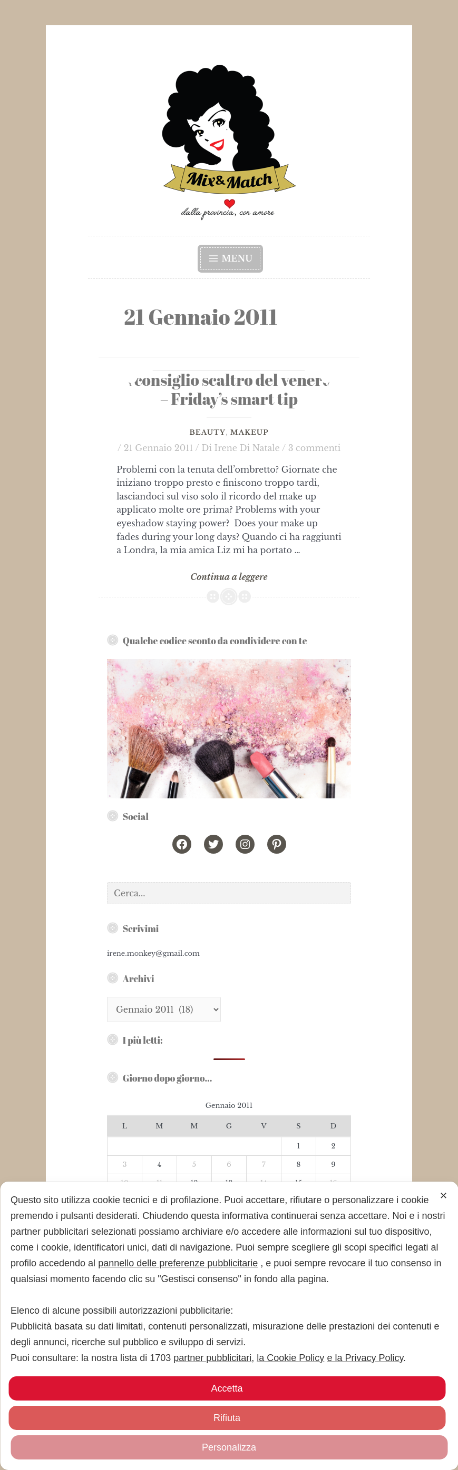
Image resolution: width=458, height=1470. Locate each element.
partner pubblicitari (212, 1358)
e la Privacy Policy (365, 1358)
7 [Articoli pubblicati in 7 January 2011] (264, 1164)
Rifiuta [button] (226, 1418)
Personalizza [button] (229, 1447)
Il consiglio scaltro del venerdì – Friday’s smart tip (229, 389)
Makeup (249, 432)
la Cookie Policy (290, 1358)
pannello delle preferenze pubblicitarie (178, 1263)
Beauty (207, 432)
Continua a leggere (229, 577)
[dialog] (229, 1326)
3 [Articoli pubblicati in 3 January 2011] (124, 1164)
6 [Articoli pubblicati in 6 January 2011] (229, 1164)
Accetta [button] (226, 1388)
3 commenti (314, 448)
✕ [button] (443, 1196)
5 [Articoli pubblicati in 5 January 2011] (194, 1164)
